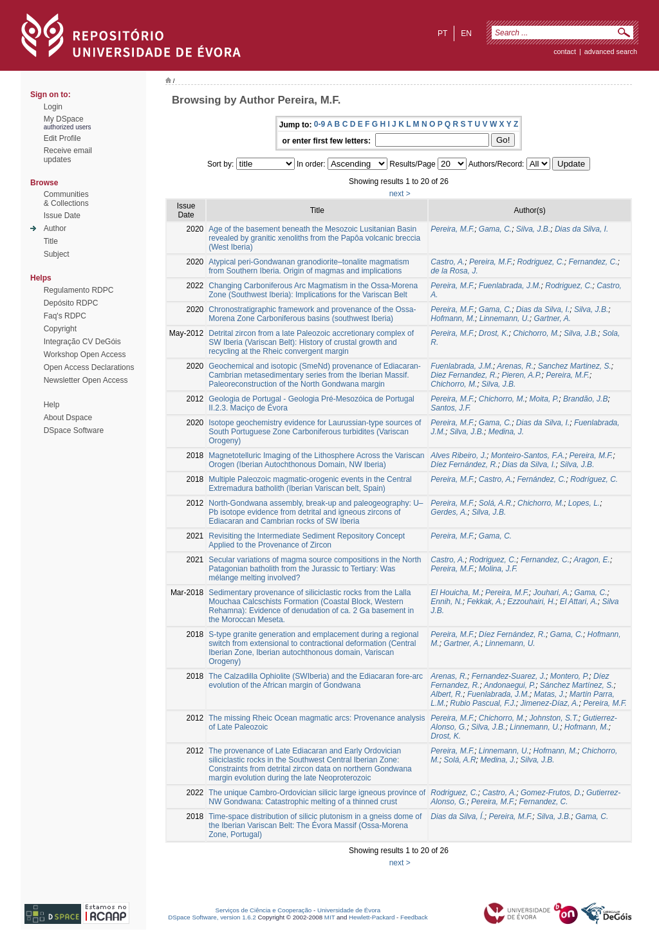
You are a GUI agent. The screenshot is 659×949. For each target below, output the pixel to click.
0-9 (319, 124)
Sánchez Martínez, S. (577, 685)
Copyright (60, 328)
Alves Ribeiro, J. (459, 455)
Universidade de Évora (348, 910)
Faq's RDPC (65, 315)
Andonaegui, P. (510, 685)
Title (51, 241)
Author (55, 228)
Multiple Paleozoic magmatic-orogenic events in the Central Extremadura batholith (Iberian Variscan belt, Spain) (310, 484)
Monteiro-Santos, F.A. (528, 455)
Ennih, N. (446, 601)
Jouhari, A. (552, 592)
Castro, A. (448, 261)
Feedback (414, 917)
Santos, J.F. (450, 407)
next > (400, 193)
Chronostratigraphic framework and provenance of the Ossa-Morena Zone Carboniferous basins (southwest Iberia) (312, 314)
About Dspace (68, 417)
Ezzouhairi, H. (531, 601)
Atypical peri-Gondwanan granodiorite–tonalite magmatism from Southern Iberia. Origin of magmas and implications (309, 266)
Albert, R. (447, 694)
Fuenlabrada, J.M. (510, 285)
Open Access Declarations (89, 367)
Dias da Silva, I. (581, 229)
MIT (329, 917)
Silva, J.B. (533, 229)
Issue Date (62, 215)
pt (442, 33)
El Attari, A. (579, 601)
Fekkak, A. (485, 601)
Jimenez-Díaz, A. (550, 703)
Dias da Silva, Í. (457, 816)
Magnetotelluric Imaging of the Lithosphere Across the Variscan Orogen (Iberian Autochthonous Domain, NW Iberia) (316, 460)
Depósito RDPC (71, 303)
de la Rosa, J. (454, 270)
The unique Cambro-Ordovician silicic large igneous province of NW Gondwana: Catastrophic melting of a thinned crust (317, 797)
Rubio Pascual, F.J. (483, 703)
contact (564, 51)
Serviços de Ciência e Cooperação (264, 910)
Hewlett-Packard (371, 917)
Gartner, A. (552, 318)
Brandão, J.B (585, 398)
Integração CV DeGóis (82, 341)
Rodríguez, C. (594, 479)
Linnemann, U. (504, 318)
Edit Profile (62, 138)
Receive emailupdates (68, 155)
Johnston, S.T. (554, 718)
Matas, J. (549, 694)
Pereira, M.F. (452, 229)
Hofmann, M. (453, 318)
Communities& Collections (66, 199)
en (466, 33)
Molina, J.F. (498, 568)
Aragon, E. (591, 559)
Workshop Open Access (85, 354)
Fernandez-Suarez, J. (509, 676)
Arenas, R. (515, 366)
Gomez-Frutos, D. (551, 792)
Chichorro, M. (536, 333)
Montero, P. (569, 676)
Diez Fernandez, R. (464, 375)
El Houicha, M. (456, 592)
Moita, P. (544, 398)
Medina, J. (506, 431)
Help (52, 404)
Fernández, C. (541, 479)
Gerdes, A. (449, 512)
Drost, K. (494, 333)
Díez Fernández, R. (464, 464)
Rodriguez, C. (540, 261)
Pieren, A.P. (521, 375)
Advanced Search (610, 51)
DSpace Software (74, 430)
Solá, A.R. (496, 503)
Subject (57, 254)
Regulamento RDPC (79, 290)
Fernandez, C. (592, 261)
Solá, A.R (459, 759)
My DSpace (64, 119)
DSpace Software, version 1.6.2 (212, 917)
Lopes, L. (584, 503)
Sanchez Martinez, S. (574, 366)
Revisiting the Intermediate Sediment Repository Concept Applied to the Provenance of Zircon (307, 540)
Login (53, 106)
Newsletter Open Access (86, 380)
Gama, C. (495, 229)
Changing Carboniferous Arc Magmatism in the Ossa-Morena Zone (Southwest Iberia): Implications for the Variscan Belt (313, 290)
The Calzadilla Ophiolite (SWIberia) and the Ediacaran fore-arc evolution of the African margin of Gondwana (316, 681)
